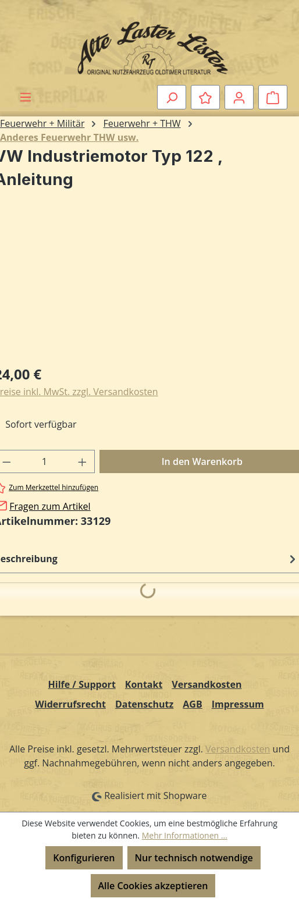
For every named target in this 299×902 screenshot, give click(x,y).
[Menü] (26, 96)
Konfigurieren (84, 857)
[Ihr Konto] (239, 97)
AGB (192, 704)
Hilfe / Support (82, 684)
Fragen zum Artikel (49, 506)
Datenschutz (144, 704)
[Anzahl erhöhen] (82, 461)
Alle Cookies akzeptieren (153, 885)
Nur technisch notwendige (194, 857)
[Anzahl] (45, 461)
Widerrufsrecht (70, 704)
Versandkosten (206, 684)
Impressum (238, 704)
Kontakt (144, 684)
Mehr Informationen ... (184, 835)
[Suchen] (172, 97)
